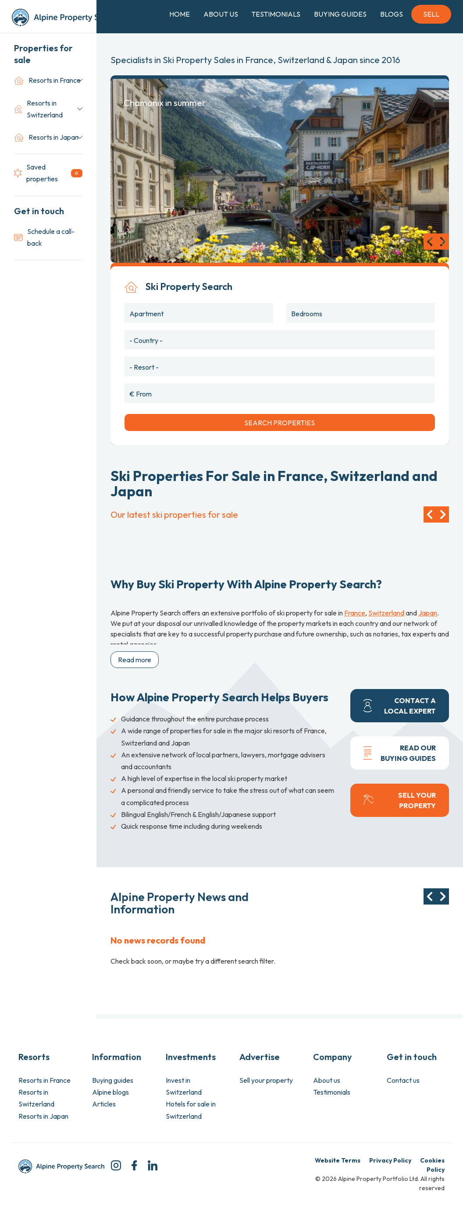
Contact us (403, 1080)
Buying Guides (340, 14)
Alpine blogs (110, 1092)
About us (326, 1080)
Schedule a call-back (44, 237)
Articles (104, 1103)
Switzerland (386, 612)
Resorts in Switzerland (38, 109)
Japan (427, 612)
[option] (279, 171)
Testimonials (275, 14)
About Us (220, 14)
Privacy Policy (390, 1160)
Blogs (391, 14)
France (354, 612)
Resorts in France (47, 80)
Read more (134, 659)
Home (179, 14)
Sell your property (266, 1080)
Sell (431, 14)
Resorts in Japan (46, 137)
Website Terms (337, 1160)
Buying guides (112, 1080)
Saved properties (48, 173)
